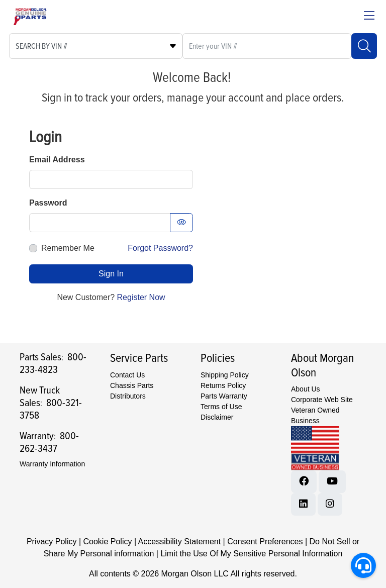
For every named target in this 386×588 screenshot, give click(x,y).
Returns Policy (223, 385)
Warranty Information (52, 464)
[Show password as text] (181, 222)
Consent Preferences (265, 541)
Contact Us (127, 375)
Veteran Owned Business (315, 415)
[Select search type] (95, 46)
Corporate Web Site (322, 400)
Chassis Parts (131, 385)
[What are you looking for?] (266, 46)
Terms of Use (221, 407)
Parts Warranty (224, 396)
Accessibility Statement (179, 541)
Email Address (57, 159)
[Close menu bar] (369, 17)
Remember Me (67, 248)
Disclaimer (217, 417)
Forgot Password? (160, 248)
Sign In (111, 273)
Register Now (141, 297)
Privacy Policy (52, 541)
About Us (305, 389)
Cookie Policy (107, 541)
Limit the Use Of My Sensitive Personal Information (251, 553)
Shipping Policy (225, 375)
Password (48, 203)
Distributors (128, 396)
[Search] (364, 46)
